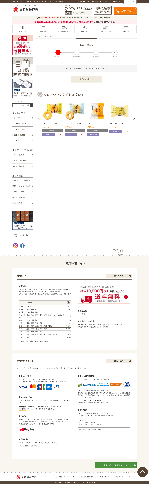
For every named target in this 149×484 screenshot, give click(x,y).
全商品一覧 (22, 31)
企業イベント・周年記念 (21, 180)
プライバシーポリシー (71, 477)
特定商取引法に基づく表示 (89, 477)
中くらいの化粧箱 (19, 160)
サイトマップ (126, 477)
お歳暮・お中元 (18, 192)
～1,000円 (16, 118)
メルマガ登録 (115, 477)
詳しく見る (119, 275)
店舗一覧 (126, 31)
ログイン (131, 2)
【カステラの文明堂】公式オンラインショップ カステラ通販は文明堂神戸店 (37, 2)
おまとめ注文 (17, 203)
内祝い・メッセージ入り (21, 186)
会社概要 (59, 477)
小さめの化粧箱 (18, 155)
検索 (31, 105)
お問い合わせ (104, 477)
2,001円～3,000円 (19, 129)
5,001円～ (16, 141)
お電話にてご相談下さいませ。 (104, 22)
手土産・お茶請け (19, 197)
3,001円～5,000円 (19, 135)
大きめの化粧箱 (18, 166)
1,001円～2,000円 (19, 123)
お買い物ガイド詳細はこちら (116, 465)
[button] (38, 118)
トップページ (40, 36)
